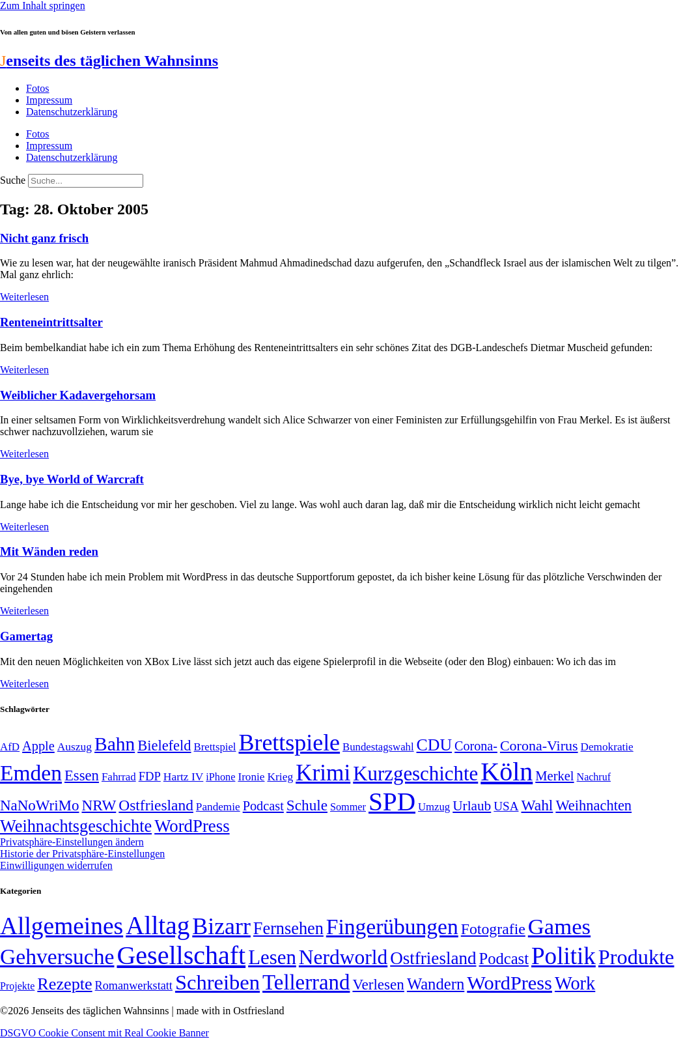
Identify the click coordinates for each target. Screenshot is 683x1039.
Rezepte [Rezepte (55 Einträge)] (64, 984)
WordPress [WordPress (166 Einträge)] (509, 983)
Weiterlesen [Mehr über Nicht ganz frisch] (24, 296)
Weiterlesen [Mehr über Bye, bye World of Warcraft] (24, 526)
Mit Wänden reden (49, 551)
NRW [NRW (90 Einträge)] (98, 805)
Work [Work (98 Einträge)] (575, 983)
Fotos (37, 88)
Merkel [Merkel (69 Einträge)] (554, 776)
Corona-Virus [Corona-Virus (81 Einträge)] (539, 745)
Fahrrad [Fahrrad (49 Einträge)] (119, 777)
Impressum (49, 100)
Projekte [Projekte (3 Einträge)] (17, 985)
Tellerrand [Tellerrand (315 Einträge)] (306, 982)
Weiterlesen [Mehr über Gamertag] (24, 683)
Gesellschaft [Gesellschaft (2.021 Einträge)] (181, 955)
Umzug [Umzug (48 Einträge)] (434, 807)
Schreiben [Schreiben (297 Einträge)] (217, 982)
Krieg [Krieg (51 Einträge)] (280, 776)
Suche (12, 180)
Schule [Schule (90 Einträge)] (307, 805)
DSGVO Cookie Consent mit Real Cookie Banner (104, 1032)
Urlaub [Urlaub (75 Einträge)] (472, 806)
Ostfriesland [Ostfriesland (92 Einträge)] (155, 805)
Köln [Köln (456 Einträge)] (507, 771)
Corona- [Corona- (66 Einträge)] (475, 746)
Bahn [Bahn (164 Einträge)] (114, 743)
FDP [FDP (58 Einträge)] (150, 776)
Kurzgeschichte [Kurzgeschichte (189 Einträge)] (415, 773)
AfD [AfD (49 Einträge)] (10, 747)
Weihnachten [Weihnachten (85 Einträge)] (593, 805)
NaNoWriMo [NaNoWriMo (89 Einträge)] (39, 805)
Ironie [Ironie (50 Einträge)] (251, 777)
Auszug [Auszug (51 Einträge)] (74, 746)
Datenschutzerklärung (71, 111)
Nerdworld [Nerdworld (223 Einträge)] (343, 957)
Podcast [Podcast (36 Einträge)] (504, 958)
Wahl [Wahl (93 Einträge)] (537, 805)
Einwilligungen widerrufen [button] (56, 865)
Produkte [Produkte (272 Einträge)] (636, 957)
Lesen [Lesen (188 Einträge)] (272, 957)
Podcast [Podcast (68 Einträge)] (263, 806)
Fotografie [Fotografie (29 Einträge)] (493, 928)
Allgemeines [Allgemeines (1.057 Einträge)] (61, 926)
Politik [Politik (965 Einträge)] (563, 956)
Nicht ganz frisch (44, 238)
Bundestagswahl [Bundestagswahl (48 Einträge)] (377, 747)
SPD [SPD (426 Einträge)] (392, 802)
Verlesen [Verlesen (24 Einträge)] (378, 984)
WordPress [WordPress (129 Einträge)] (191, 826)
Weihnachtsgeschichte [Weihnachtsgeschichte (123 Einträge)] (76, 826)
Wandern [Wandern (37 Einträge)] (435, 984)
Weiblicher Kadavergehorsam (78, 395)
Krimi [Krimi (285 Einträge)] (323, 773)
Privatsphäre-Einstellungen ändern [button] (72, 841)
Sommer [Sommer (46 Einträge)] (348, 807)
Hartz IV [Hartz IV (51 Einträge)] (183, 776)
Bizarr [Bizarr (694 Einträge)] (221, 926)
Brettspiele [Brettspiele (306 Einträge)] (290, 743)
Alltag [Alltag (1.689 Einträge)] (157, 925)
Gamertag (26, 636)
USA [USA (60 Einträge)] (506, 806)
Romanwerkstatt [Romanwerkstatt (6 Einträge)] (134, 985)
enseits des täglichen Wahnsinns (109, 60)
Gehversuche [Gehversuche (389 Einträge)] (57, 957)
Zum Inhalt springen (42, 5)
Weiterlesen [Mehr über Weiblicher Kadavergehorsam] (24, 453)
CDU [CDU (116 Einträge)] (435, 744)
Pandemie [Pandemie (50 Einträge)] (218, 807)
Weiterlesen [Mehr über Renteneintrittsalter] (24, 369)
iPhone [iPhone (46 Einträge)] (220, 777)
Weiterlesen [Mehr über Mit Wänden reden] (24, 610)
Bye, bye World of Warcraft (72, 479)
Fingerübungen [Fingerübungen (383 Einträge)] (392, 927)
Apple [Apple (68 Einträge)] (38, 746)
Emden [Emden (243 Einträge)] (31, 773)
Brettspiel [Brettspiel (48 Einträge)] (215, 747)
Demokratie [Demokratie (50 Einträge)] (607, 747)
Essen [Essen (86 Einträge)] (81, 775)
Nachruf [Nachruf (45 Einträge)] (594, 776)
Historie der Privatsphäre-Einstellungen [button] (82, 853)
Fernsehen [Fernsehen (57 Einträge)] (288, 928)
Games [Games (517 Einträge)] (559, 926)
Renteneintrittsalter (51, 322)
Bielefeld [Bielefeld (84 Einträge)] (164, 745)
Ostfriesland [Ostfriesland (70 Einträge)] (433, 958)
